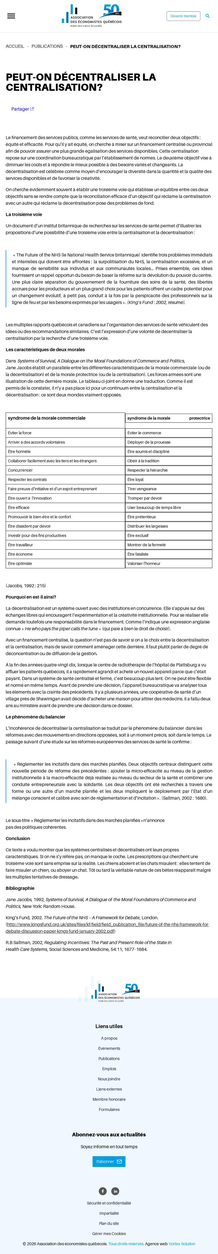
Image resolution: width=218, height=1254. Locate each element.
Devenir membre (183, 16)
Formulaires (109, 1109)
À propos (109, 1038)
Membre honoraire (109, 1099)
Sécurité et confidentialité (109, 1203)
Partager (22, 109)
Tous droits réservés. (126, 1244)
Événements (109, 1048)
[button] (11, 16)
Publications (109, 1058)
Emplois (109, 1069)
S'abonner (105, 1161)
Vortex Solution (182, 1244)
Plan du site (109, 1223)
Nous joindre (109, 1079)
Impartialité (109, 1213)
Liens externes (109, 1089)
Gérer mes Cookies (109, 1233)
